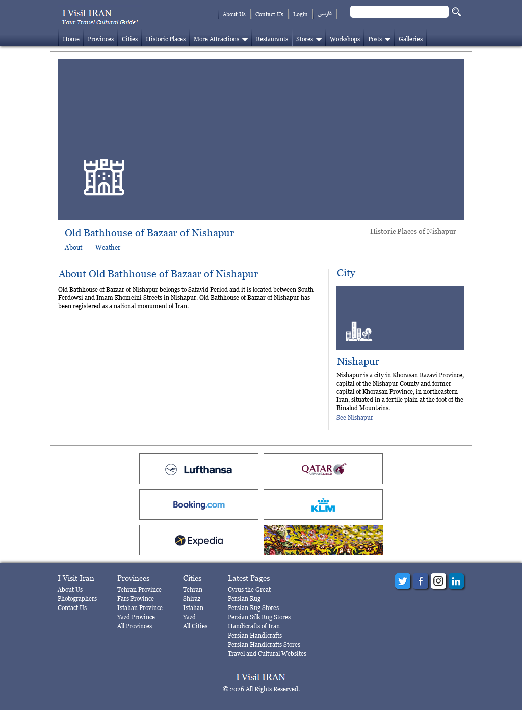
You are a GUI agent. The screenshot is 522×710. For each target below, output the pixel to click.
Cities (130, 39)
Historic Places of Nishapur (413, 230)
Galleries (411, 39)
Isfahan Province (140, 608)
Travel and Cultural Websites (267, 653)
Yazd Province (136, 617)
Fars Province (135, 598)
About (73, 247)
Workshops (345, 39)
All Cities (195, 626)
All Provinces (134, 626)
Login (300, 14)
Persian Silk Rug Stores (259, 617)
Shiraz (191, 598)
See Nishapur (354, 417)
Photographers (77, 598)
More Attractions (216, 39)
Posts (375, 39)
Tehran (192, 589)
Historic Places (166, 39)
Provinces (101, 39)
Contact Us (269, 14)
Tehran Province (139, 589)
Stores (304, 39)
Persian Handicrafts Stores (264, 644)
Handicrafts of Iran (254, 626)
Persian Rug (244, 598)
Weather (107, 247)
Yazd (189, 617)
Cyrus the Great (249, 589)
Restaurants (272, 39)
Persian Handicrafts (255, 635)
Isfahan (193, 608)
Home (71, 39)
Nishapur (358, 361)
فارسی (325, 14)
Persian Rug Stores (253, 608)
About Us (234, 14)
